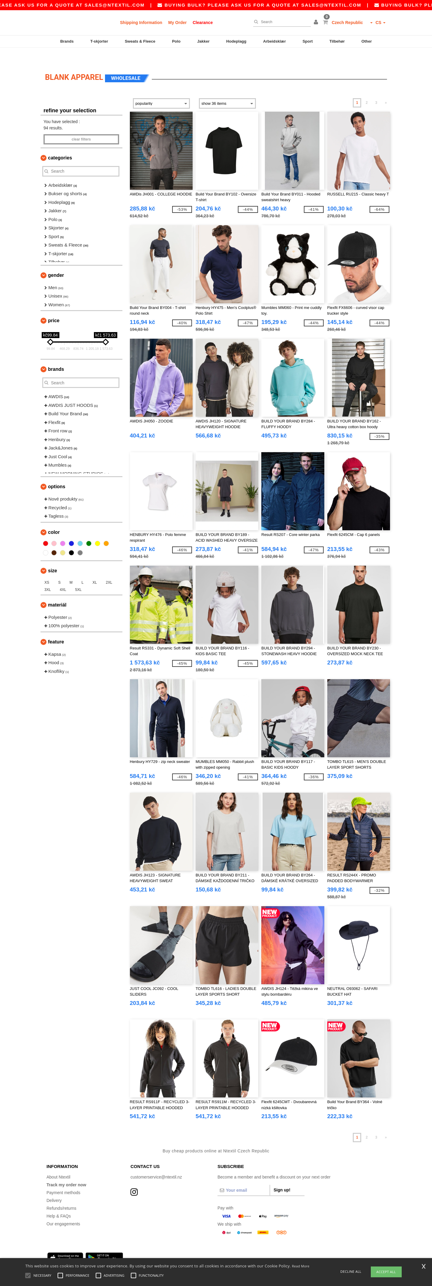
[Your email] (244, 1176)
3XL (47, 576)
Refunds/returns (61, 1194)
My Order (177, 22)
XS (46, 569)
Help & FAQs (58, 1202)
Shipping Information (141, 22)
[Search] (280, 21)
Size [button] (52, 557)
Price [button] (53, 307)
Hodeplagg (236, 41)
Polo (176, 41)
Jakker (203, 41)
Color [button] (54, 518)
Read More (301, 1266)
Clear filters (81, 126)
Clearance (203, 22)
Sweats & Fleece (140, 41)
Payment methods (63, 1179)
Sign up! (282, 1176)
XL (94, 569)
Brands (67, 41)
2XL (109, 569)
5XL (78, 576)
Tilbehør (337, 41)
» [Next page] (386, 89)
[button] (317, 22)
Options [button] (56, 473)
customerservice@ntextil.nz (156, 1163)
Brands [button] (56, 355)
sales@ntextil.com (137, 5)
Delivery (54, 1187)
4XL (63, 576)
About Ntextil (58, 1163)
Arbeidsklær (274, 41)
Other (367, 41)
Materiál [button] (57, 591)
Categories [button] (60, 144)
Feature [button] (56, 628)
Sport (307, 41)
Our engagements (63, 1210)
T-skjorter (99, 41)
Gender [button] (56, 261)
